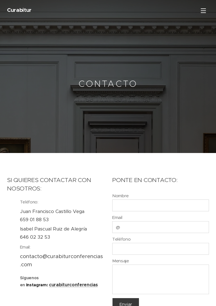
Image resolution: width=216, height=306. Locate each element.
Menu (203, 10)
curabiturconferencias (73, 285)
